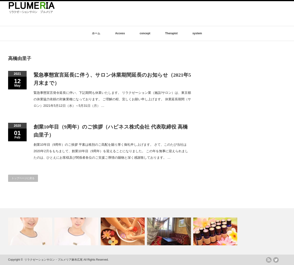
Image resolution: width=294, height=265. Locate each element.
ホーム (96, 33)
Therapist (171, 33)
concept (145, 33)
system (197, 33)
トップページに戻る (23, 178)
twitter (276, 260)
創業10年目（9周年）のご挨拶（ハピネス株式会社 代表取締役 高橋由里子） (111, 131)
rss (269, 260)
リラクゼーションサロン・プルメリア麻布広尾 (53, 259)
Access (120, 33)
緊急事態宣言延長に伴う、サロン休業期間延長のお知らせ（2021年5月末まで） (112, 79)
